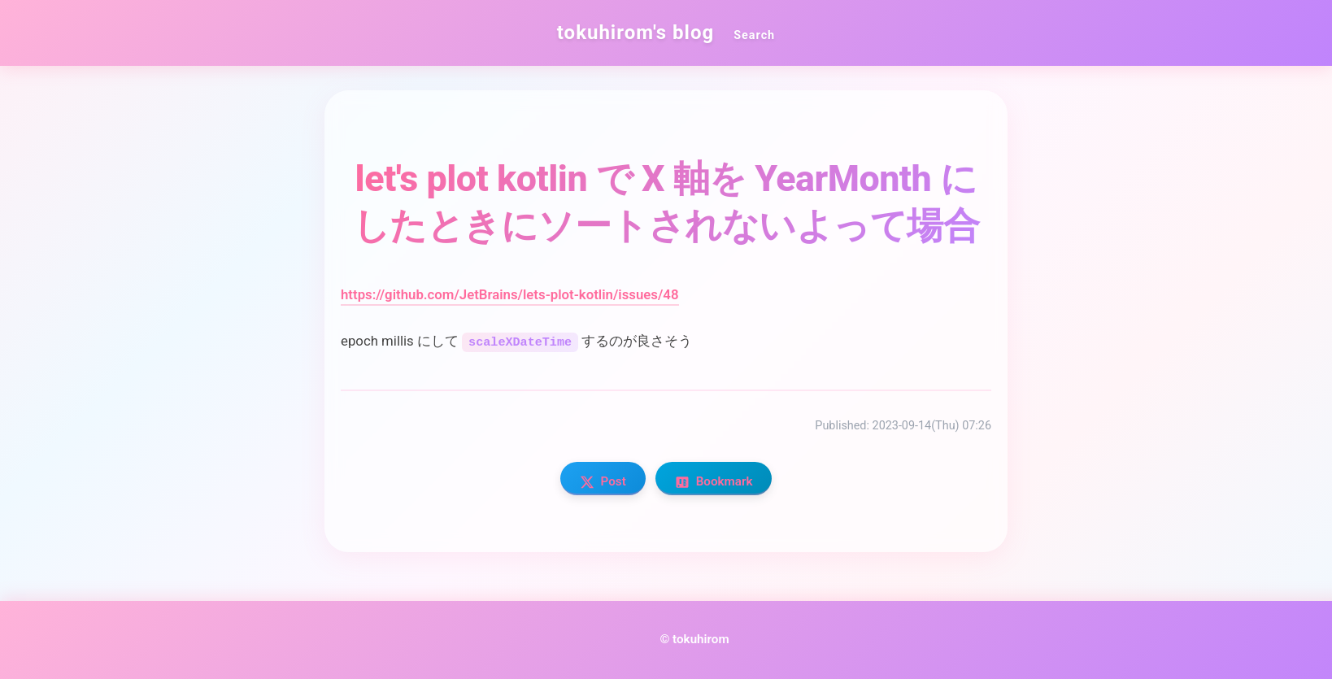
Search (754, 35)
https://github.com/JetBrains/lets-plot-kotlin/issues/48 (510, 294)
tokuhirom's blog (635, 32)
